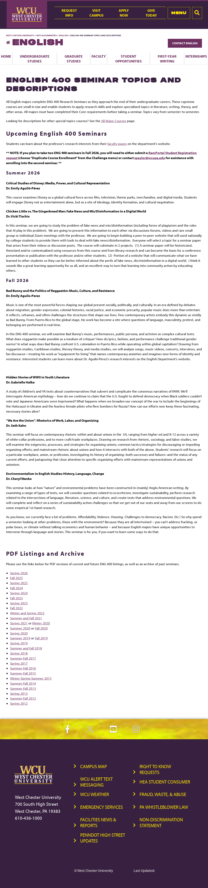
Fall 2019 (41, 638)
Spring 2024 (19, 593)
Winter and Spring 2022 (27, 613)
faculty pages (117, 143)
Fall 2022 (16, 608)
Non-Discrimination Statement (161, 822)
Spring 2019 (19, 643)
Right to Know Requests (155, 769)
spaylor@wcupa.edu (149, 158)
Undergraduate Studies (34, 58)
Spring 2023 (19, 603)
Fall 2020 (41, 628)
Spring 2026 (19, 573)
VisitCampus (96, 13)
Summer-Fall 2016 (23, 668)
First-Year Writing (167, 58)
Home (6, 56)
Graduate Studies (74, 58)
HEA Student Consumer (165, 782)
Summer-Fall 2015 (23, 673)
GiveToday (151, 13)
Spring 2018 (19, 653)
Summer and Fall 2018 (26, 648)
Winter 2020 (41, 623)
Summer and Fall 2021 (26, 618)
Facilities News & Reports (98, 822)
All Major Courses (113, 121)
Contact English (184, 43)
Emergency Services (101, 807)
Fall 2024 (16, 588)
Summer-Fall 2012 (23, 698)
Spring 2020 (19, 633)
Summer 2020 (20, 628)
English (63, 35)
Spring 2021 (19, 623)
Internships (196, 56)
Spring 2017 (19, 663)
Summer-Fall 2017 (23, 658)
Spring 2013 (19, 693)
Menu (178, 12)
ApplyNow (124, 13)
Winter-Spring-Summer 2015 (30, 678)
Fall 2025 (16, 578)
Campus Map (93, 766)
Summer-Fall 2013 (23, 688)
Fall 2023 (16, 598)
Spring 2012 (19, 703)
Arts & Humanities (46, 35)
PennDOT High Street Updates (102, 838)
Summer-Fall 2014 (23, 683)
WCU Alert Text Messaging (96, 782)
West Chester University (20, 35)
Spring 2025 (19, 583)
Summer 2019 (20, 638)
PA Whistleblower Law (164, 807)
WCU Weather (94, 794)
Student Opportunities (128, 58)
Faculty (98, 56)
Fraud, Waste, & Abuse (163, 794)
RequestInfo (69, 13)
